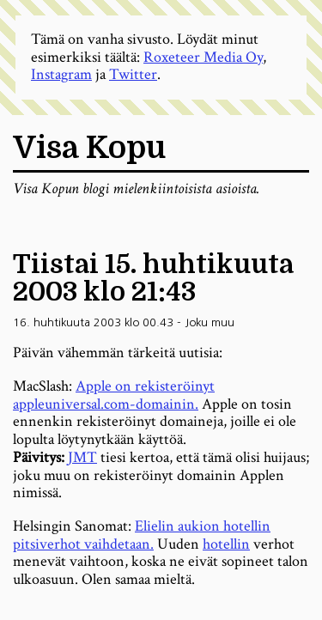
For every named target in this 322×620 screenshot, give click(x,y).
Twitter (133, 74)
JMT (82, 457)
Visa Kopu (89, 148)
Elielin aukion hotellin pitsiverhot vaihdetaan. (141, 535)
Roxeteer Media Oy (203, 57)
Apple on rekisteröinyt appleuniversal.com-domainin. (114, 395)
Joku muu (209, 322)
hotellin (226, 544)
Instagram (61, 74)
